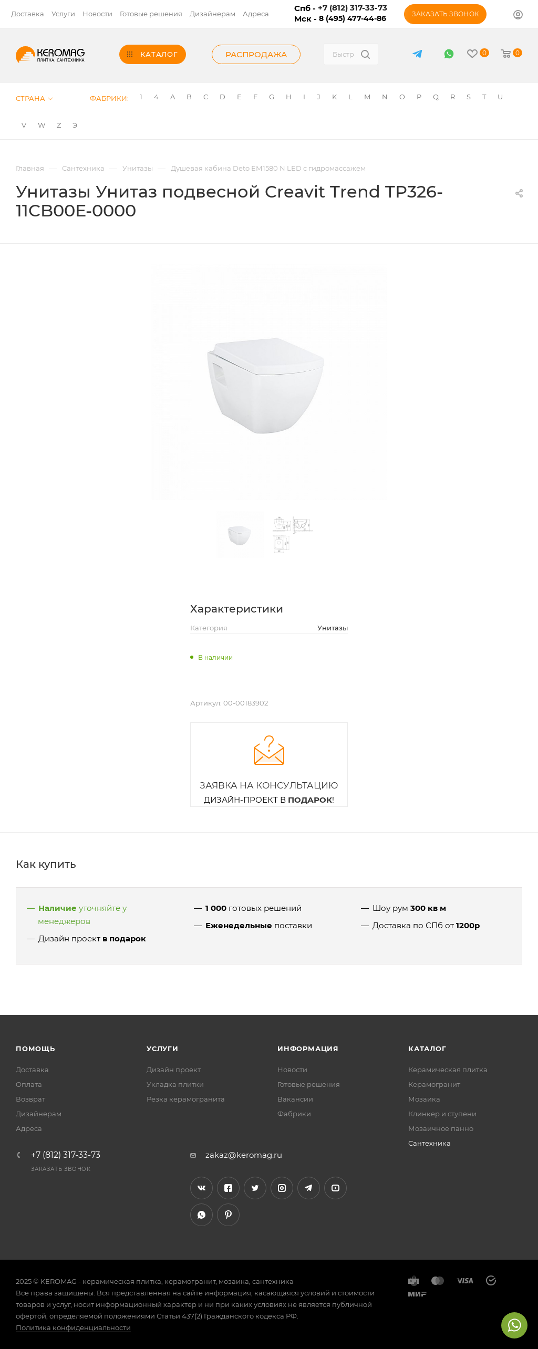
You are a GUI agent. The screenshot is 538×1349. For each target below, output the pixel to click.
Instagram (282, 1188)
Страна (34, 98)
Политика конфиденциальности (73, 1327)
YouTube (335, 1188)
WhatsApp (449, 54)
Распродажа (256, 54)
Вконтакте (201, 1188)
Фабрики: (109, 98)
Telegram (308, 1188)
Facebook (228, 1188)
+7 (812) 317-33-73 (65, 1155)
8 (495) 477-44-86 (352, 18)
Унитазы (332, 628)
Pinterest (228, 1214)
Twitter (255, 1188)
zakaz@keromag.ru (243, 1155)
